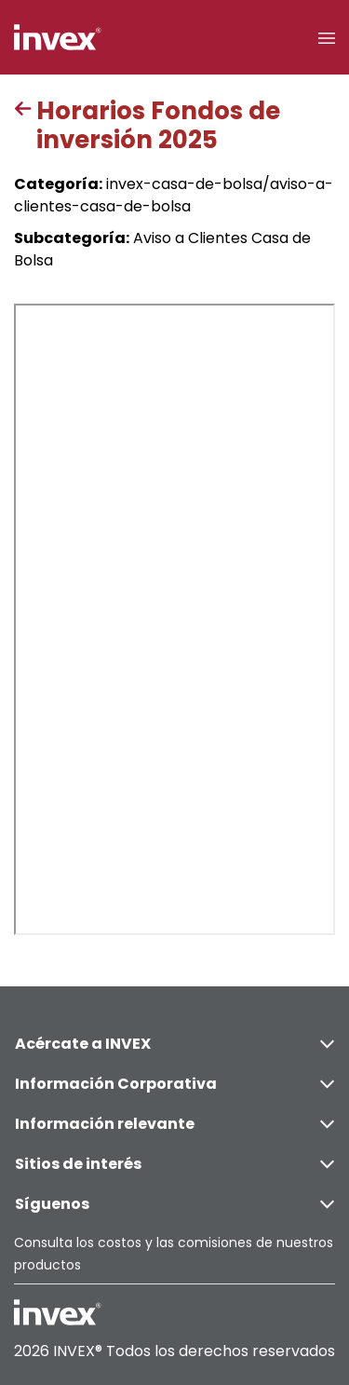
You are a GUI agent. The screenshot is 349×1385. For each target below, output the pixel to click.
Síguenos (174, 1204)
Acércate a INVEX (174, 1043)
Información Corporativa (174, 1083)
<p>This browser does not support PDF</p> (174, 619)
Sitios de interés (174, 1164)
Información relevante (174, 1123)
